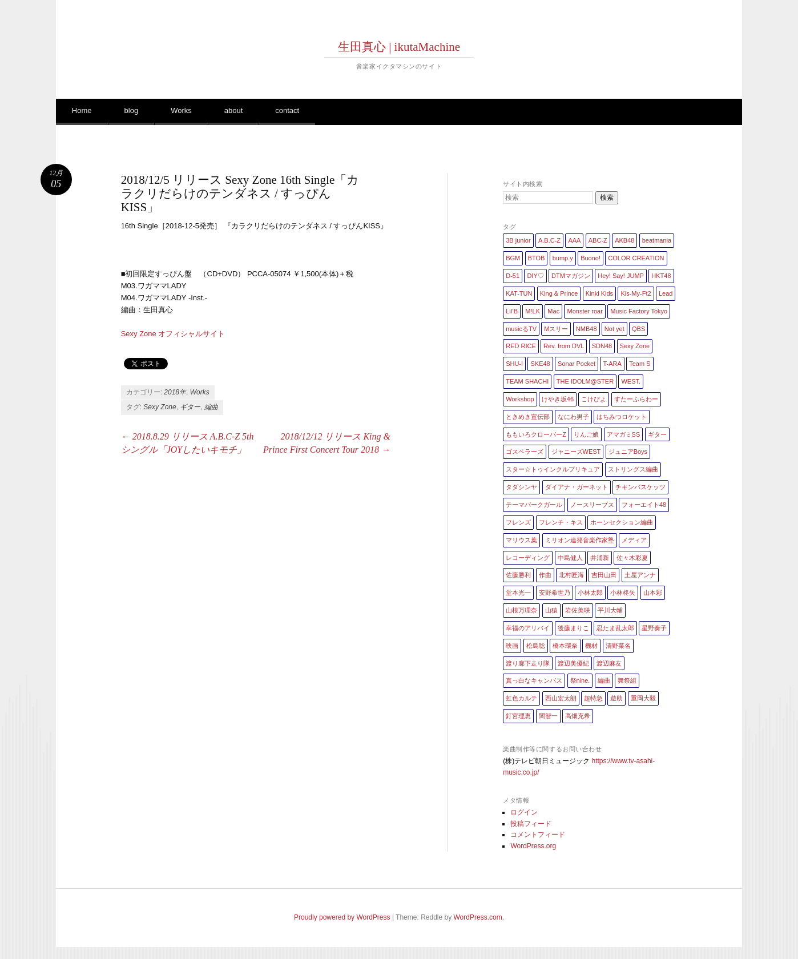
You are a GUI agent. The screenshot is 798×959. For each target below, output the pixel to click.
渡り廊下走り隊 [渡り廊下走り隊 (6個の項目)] (528, 663)
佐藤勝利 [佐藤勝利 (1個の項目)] (518, 574)
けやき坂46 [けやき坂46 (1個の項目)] (558, 399)
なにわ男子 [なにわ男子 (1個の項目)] (573, 416)
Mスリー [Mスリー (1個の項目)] (556, 328)
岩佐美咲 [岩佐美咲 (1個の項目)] (577, 610)
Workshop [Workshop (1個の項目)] (520, 399)
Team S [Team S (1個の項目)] (639, 363)
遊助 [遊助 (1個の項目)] (616, 698)
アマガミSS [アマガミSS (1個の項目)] (623, 434)
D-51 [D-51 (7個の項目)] (512, 275)
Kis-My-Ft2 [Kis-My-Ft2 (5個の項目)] (635, 293)
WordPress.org (533, 846)
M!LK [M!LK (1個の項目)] (532, 311)
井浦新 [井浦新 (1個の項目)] (599, 557)
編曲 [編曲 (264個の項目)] (604, 680)
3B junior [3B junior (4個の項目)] (518, 240)
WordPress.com (478, 917)
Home (82, 110)
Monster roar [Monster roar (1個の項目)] (584, 311)
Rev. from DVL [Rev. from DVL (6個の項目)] (563, 345)
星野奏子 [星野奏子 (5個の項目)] (654, 627)
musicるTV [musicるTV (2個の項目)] (521, 328)
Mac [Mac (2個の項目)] (553, 311)
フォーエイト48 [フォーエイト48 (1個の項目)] (644, 504)
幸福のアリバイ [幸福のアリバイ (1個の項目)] (528, 627)
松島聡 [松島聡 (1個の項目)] (535, 645)
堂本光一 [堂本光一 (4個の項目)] (518, 592)
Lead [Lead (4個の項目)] (665, 293)
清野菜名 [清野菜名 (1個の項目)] (618, 645)
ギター (190, 407)
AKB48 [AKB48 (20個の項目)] (624, 240)
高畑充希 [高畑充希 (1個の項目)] (577, 715)
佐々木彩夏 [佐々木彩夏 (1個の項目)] (632, 557)
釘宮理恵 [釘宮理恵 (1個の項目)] (518, 715)
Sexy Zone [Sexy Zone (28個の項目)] (635, 345)
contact (287, 110)
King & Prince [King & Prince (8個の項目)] (559, 293)
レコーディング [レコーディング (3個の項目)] (528, 557)
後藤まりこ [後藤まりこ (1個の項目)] (573, 627)
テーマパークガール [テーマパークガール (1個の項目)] (534, 504)
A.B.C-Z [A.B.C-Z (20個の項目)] (549, 240)
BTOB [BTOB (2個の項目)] (536, 258)
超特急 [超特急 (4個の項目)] (593, 698)
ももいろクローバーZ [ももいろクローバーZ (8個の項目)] (536, 434)
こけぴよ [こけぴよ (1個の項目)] (593, 399)
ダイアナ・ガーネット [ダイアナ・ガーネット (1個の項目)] (576, 486)
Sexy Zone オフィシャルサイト (173, 333)
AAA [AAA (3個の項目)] (574, 240)
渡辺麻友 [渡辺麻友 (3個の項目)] (609, 663)
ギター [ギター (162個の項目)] (657, 434)
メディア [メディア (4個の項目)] (634, 540)
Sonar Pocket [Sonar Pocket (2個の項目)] (576, 363)
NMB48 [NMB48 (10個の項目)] (586, 328)
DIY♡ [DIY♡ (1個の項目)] (535, 275)
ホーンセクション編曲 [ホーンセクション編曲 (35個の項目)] (621, 522)
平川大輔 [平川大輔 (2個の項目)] (610, 610)
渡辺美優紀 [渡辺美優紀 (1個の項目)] (573, 663)
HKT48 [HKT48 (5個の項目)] (661, 275)
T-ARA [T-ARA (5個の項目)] (612, 363)
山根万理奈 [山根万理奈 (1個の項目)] (521, 610)
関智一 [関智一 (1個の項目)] (548, 715)
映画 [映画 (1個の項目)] (512, 645)
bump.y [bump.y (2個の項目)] (563, 258)
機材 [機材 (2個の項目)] (591, 645)
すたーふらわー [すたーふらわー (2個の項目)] (636, 399)
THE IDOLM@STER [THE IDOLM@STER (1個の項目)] (585, 381)
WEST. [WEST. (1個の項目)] (630, 381)
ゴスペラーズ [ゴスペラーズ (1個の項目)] (524, 451)
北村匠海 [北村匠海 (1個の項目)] (571, 574)
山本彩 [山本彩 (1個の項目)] (652, 592)
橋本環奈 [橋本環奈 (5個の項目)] (565, 645)
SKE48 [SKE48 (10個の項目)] (540, 363)
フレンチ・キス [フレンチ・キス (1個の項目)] (561, 522)
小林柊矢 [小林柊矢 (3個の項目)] (622, 592)
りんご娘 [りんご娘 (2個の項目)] (586, 434)
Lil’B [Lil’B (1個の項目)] (512, 311)
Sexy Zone (159, 407)
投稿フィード (530, 824)
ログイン (524, 812)
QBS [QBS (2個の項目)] (638, 328)
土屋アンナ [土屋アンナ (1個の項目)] (640, 574)
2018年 (175, 392)
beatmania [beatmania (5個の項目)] (656, 240)
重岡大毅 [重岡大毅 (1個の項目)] (643, 698)
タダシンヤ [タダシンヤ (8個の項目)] (521, 486)
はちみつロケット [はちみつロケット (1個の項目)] (622, 416)
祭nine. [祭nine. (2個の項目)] (580, 680)
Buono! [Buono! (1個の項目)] (590, 258)
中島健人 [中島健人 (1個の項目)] (570, 557)
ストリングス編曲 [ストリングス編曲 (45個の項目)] (633, 469)
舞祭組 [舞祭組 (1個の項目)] (627, 680)
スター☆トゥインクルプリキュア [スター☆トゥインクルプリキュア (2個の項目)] (553, 469)
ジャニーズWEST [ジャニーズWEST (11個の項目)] (576, 451)
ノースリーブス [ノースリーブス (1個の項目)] (592, 504)
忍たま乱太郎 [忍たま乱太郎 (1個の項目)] (615, 627)
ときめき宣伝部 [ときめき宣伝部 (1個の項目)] (528, 416)
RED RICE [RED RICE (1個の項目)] (521, 345)
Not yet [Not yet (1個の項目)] (614, 328)
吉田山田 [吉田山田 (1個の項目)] (603, 574)
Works (181, 110)
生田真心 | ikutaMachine (399, 47)
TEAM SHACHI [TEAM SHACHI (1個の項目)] (527, 381)
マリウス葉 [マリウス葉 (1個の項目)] (521, 540)
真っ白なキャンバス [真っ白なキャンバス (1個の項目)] (534, 680)
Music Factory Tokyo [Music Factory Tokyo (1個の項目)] (638, 311)
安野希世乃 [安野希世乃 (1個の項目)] (554, 592)
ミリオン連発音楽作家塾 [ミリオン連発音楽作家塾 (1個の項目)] (579, 540)
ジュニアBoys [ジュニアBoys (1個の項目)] (627, 451)
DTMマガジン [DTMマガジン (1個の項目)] (570, 275)
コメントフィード (537, 835)
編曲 (211, 407)
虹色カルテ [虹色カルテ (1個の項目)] (521, 698)
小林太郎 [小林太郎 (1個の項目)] (590, 592)
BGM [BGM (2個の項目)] (513, 258)
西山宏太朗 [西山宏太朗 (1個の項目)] (561, 698)
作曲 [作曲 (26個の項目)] (545, 574)
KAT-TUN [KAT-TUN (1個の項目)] (519, 293)
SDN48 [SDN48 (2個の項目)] (602, 345)
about (233, 110)
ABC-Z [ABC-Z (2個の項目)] (598, 240)
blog (131, 110)
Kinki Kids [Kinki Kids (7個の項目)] (599, 293)
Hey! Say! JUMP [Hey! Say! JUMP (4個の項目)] (621, 275)
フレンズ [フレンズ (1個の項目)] (518, 522)
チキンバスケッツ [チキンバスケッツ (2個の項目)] (640, 486)
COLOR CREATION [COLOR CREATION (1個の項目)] (636, 258)
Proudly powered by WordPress (342, 917)
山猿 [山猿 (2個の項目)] (551, 610)
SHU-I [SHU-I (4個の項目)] (514, 363)
